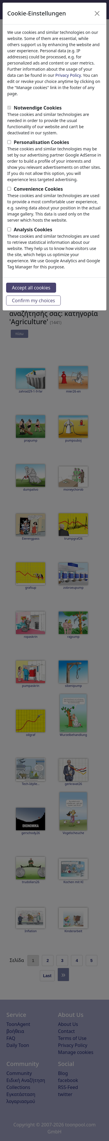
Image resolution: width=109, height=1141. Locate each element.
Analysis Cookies (33, 229)
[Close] (97, 13)
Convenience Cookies (38, 189)
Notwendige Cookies (38, 108)
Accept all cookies (31, 287)
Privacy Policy (68, 75)
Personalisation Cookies (41, 142)
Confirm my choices (33, 300)
